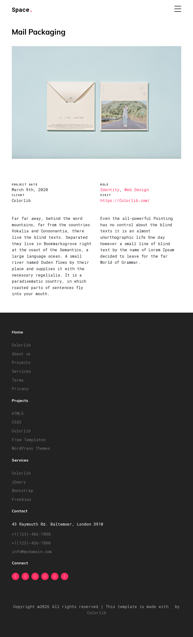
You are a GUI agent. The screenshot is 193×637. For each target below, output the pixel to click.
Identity (110, 189)
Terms (18, 380)
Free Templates (29, 439)
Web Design (136, 189)
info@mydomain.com (32, 551)
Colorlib (21, 344)
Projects (21, 362)
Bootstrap (22, 490)
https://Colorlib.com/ (125, 200)
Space (22, 9)
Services (21, 371)
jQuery (19, 481)
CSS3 (16, 422)
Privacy (20, 388)
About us (21, 353)
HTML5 (18, 413)
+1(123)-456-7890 (31, 534)
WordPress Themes (31, 448)
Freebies (21, 499)
